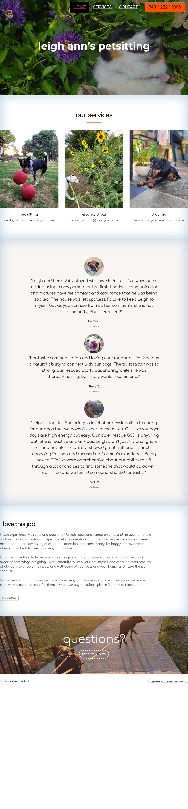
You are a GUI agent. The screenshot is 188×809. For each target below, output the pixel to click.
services (102, 7)
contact (128, 7)
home (79, 7)
